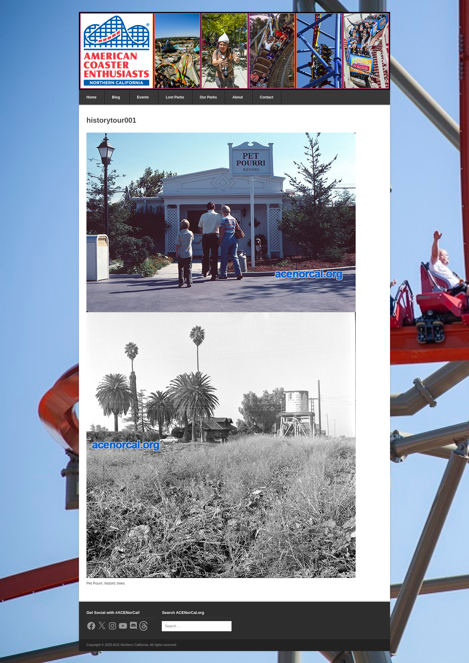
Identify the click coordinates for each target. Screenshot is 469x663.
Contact (266, 97)
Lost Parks (175, 97)
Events (143, 97)
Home (91, 97)
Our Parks (208, 97)
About (237, 97)
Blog (116, 97)
